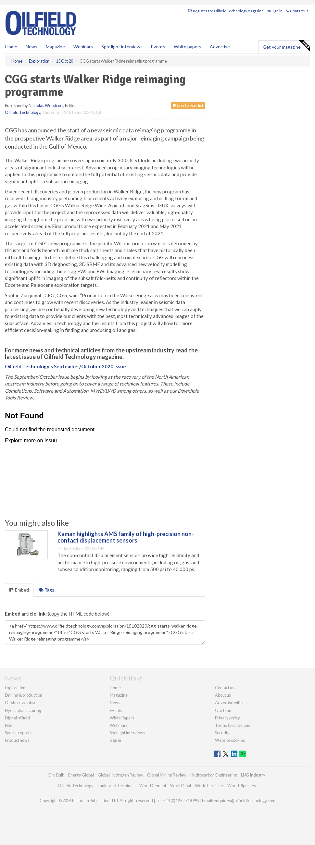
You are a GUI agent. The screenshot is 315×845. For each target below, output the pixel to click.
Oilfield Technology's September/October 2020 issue (65, 366)
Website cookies (230, 740)
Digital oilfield (17, 717)
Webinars (83, 46)
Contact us (297, 11)
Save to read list (188, 105)
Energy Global (81, 775)
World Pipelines (241, 785)
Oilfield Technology (22, 112)
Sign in (275, 11)
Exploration (15, 687)
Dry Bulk (56, 775)
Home (11, 46)
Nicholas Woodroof (46, 105)
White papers (187, 46)
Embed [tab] (19, 590)
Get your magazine (286, 46)
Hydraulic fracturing (23, 710)
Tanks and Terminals (116, 785)
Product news (17, 740)
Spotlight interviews (122, 46)
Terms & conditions (232, 725)
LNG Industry (253, 775)
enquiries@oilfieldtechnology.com (244, 800)
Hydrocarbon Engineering (213, 775)
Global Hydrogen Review (120, 775)
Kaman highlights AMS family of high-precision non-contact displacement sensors (125, 537)
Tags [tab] (46, 590)
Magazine (55, 46)
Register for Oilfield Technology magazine (226, 11)
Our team (224, 710)
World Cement (152, 785)
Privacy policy (227, 717)
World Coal (180, 785)
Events (158, 46)
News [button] (31, 46)
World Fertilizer (209, 785)
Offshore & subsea (22, 702)
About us (223, 695)
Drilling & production (23, 695)
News (115, 702)
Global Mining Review (166, 775)
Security (222, 732)
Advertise (220, 46)
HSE (8, 725)
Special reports (18, 732)
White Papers (122, 717)
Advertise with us (230, 702)
